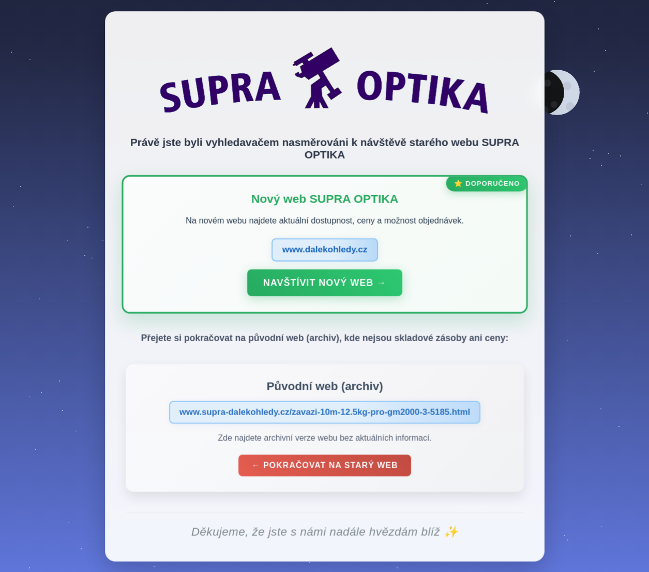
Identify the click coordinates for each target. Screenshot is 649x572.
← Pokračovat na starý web (324, 467)
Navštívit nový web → (324, 284)
